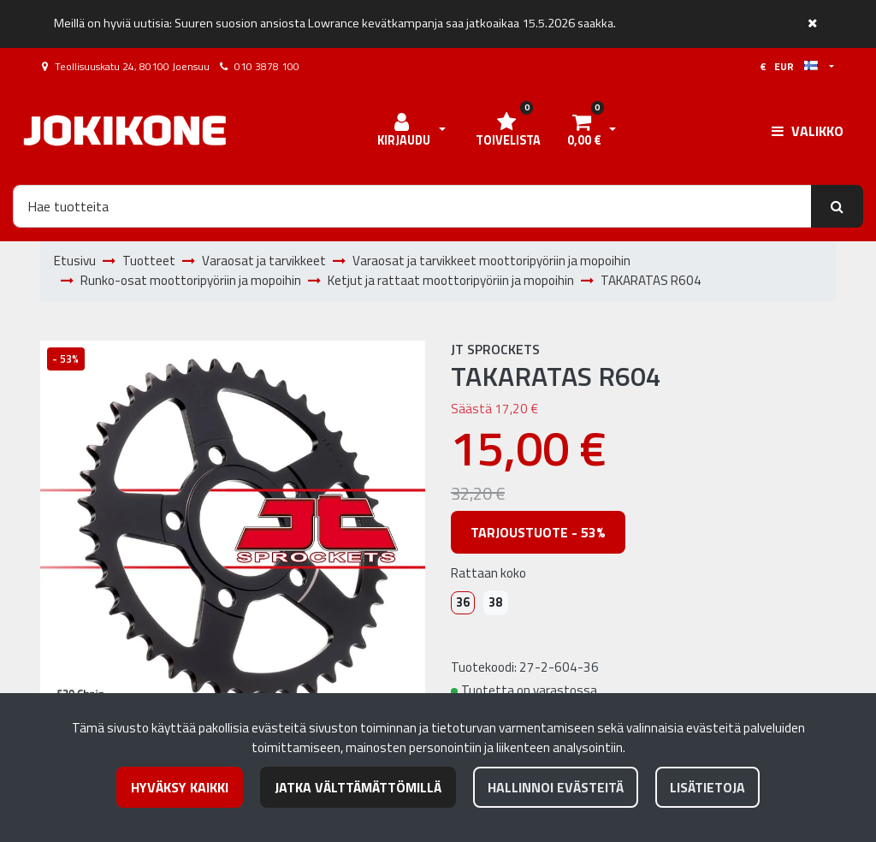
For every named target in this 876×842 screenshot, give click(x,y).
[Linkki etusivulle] (125, 130)
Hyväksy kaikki (179, 787)
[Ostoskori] (583, 131)
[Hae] (412, 206)
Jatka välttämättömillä (358, 787)
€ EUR (789, 66)
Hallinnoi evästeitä (556, 787)
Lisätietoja (707, 787)
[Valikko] (807, 131)
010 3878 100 (266, 66)
